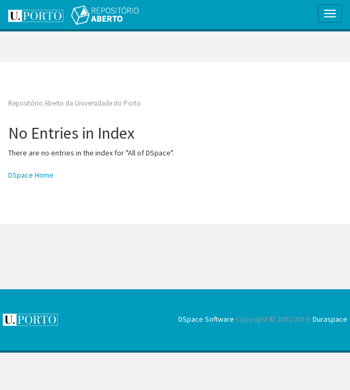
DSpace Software (206, 319)
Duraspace (330, 319)
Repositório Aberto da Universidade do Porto (74, 103)
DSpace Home (31, 175)
